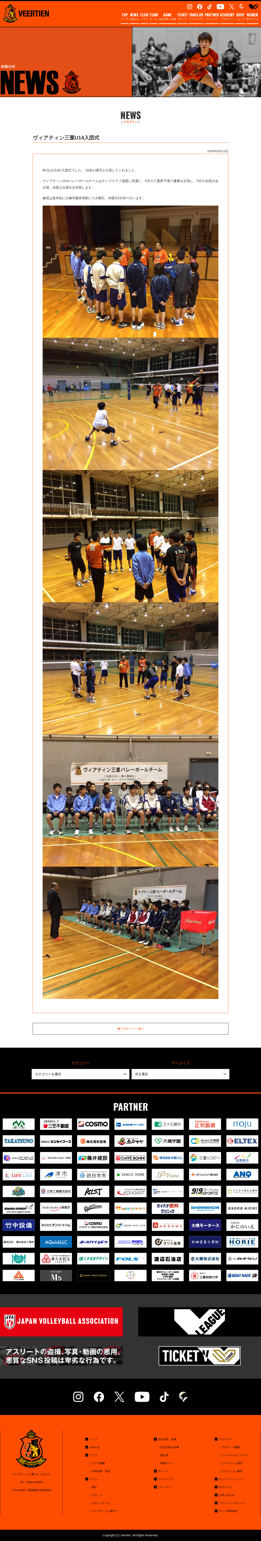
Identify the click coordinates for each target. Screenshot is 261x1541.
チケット (182, 16)
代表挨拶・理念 (101, 1471)
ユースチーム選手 (231, 1463)
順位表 (164, 1455)
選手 (94, 1487)
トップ (124, 16)
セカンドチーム (101, 1503)
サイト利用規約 (228, 1511)
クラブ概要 (98, 1463)
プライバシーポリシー (232, 1503)
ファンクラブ (196, 16)
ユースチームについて (234, 1455)
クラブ (144, 16)
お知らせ (134, 16)
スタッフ (97, 1495)
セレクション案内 (231, 1471)
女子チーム (252, 16)
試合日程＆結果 (169, 1447)
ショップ (240, 16)
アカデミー (227, 16)
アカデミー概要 (230, 1447)
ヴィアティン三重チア (105, 1511)
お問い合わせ (227, 1495)
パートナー (212, 16)
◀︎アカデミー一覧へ (130, 1028)
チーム (153, 16)
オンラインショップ (231, 1479)
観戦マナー (167, 1463)
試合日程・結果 (167, 16)
